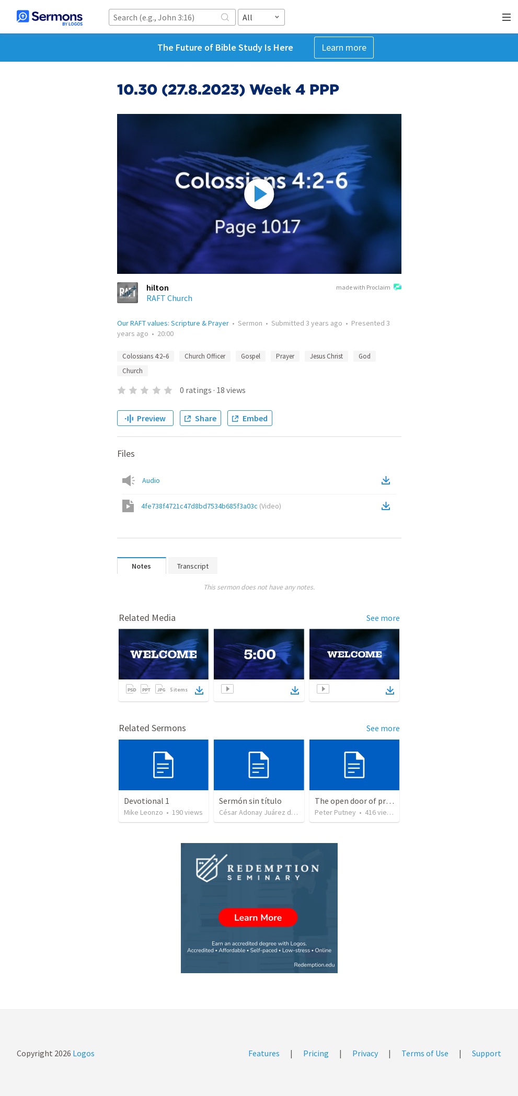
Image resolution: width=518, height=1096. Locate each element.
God (365, 356)
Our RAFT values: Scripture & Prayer (173, 323)
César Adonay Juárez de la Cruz (268, 812)
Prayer (285, 356)
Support (486, 1053)
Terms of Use (424, 1053)
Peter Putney (335, 812)
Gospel (250, 356)
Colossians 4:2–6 (145, 356)
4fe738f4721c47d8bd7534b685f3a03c (211, 506)
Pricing (316, 1053)
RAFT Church (169, 298)
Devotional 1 (146, 800)
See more (383, 618)
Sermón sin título (250, 800)
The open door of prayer (358, 800)
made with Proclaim (368, 288)
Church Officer (205, 356)
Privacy (365, 1053)
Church (132, 370)
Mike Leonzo (143, 812)
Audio (151, 480)
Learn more (343, 47)
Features (264, 1053)
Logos (83, 1053)
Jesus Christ (326, 356)
